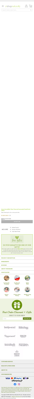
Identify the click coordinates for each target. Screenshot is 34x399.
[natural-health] (10, 345)
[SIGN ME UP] (27, 318)
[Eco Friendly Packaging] (6, 278)
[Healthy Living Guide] (27, 289)
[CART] (30, 6)
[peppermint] (10, 336)
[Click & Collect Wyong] (17, 289)
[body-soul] (10, 327)
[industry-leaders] (17, 353)
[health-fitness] (23, 327)
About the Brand (7, 268)
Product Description (8, 258)
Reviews (4, 265)
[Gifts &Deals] (27, 278)
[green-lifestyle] (23, 336)
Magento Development (17, 396)
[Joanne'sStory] (6, 289)
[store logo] (12, 6)
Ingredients (5, 261)
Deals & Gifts (20, 248)
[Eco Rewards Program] (17, 278)
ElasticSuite (13, 398)
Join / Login (26, 6)
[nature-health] (23, 345)
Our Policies (5, 272)
